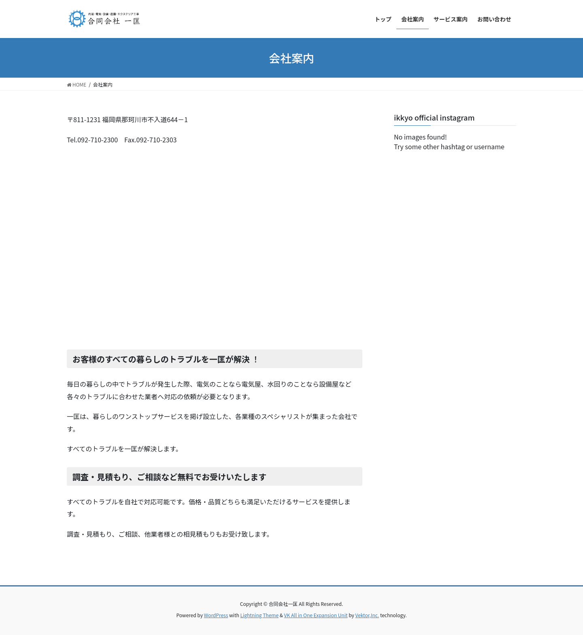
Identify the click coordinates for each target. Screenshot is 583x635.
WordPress (216, 615)
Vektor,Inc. (367, 615)
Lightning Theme (259, 615)
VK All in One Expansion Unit (316, 615)
